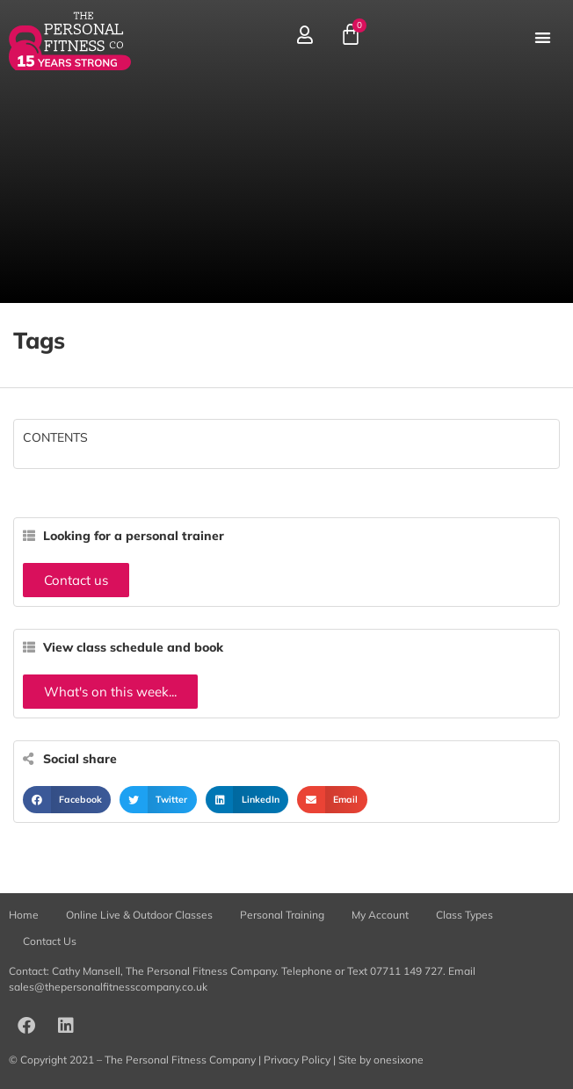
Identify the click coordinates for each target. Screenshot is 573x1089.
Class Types (464, 914)
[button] (542, 37)
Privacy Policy (297, 1059)
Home (24, 914)
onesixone (399, 1059)
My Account (380, 914)
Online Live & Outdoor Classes (139, 914)
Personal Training (282, 914)
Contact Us (49, 941)
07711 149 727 (406, 970)
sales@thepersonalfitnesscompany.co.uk (108, 986)
